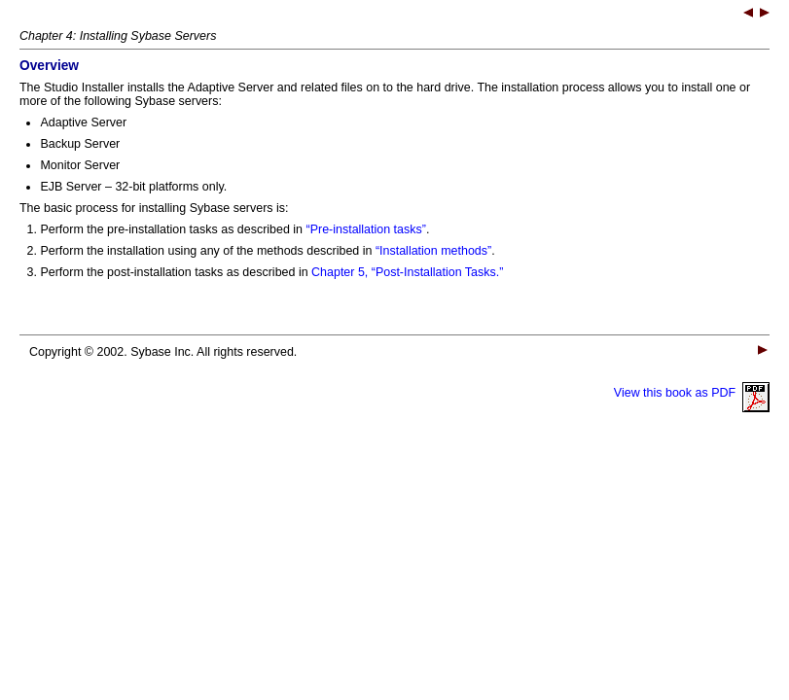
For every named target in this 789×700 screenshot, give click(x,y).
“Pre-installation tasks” (366, 229)
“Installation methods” (433, 251)
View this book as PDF (692, 393)
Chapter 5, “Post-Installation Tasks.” (407, 272)
